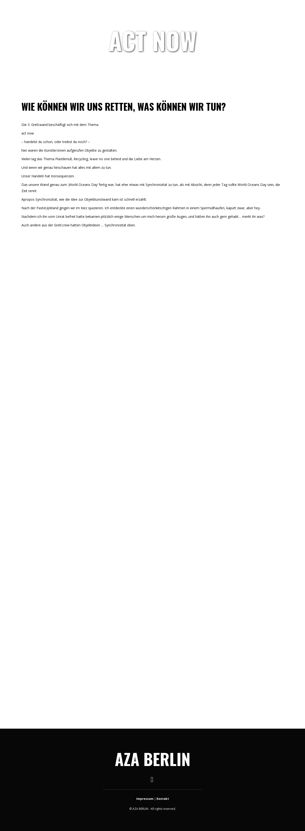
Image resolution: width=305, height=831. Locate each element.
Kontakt (163, 799)
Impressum (144, 799)
